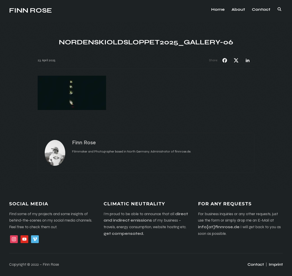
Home (218, 9)
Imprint (276, 264)
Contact (261, 9)
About (238, 9)
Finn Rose (30, 10)
